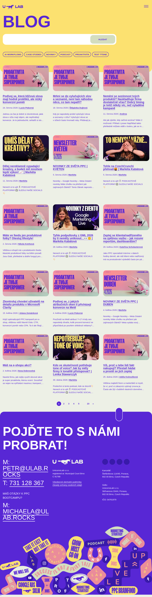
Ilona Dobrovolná (26, 371)
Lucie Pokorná (26, 108)
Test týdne (100, 54)
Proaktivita (82, 54)
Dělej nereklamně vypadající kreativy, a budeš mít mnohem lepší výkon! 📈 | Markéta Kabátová (22, 171)
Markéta (23, 181)
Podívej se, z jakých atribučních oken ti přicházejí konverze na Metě (72, 305)
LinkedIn (112, 462)
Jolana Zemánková (28, 313)
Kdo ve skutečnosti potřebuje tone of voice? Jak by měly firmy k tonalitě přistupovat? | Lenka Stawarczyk (72, 370)
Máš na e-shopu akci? (17, 365)
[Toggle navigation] (147, 6)
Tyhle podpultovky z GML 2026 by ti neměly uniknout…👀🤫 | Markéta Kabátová (73, 239)
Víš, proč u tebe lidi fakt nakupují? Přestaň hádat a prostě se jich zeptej (119, 368)
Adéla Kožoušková (128, 377)
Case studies (33, 54)
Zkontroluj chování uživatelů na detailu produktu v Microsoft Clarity (23, 305)
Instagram (127, 462)
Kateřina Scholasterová (131, 247)
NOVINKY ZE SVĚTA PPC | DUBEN (120, 303)
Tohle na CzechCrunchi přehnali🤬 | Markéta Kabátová (123, 168)
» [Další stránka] (93, 403)
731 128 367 (26, 483)
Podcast (65, 54)
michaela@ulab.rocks (26, 515)
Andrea (123, 114)
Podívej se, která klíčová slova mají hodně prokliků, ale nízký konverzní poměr (23, 99)
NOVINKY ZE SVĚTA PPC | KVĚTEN (70, 168)
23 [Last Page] (88, 403)
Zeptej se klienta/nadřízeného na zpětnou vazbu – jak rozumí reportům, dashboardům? (123, 239)
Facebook (105, 462)
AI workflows (13, 54)
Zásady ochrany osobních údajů (67, 485)
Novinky (51, 54)
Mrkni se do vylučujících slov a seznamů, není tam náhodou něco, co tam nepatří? (73, 99)
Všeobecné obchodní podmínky (67, 482)
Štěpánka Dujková (78, 108)
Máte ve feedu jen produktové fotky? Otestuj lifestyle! (22, 237)
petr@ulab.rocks (25, 472)
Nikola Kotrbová (26, 244)
